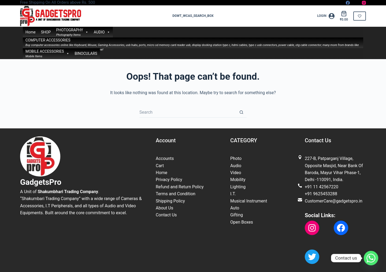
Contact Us (166, 214)
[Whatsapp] (371, 258)
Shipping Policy (170, 201)
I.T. (233, 193)
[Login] (326, 16)
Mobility (238, 179)
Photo (236, 158)
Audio (235, 165)
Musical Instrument (248, 201)
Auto (234, 207)
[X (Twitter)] (356, 3)
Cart (160, 165)
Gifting (236, 214)
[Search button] (241, 112)
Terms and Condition (175, 193)
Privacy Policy (169, 179)
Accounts (165, 158)
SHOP (46, 32)
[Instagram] (364, 3)
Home (30, 32)
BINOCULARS (86, 53)
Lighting (238, 186)
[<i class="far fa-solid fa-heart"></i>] (359, 16)
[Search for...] (187, 112)
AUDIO (102, 32)
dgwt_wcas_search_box (192, 16)
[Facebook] (348, 3)
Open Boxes (241, 222)
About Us (164, 207)
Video (235, 172)
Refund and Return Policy (180, 186)
